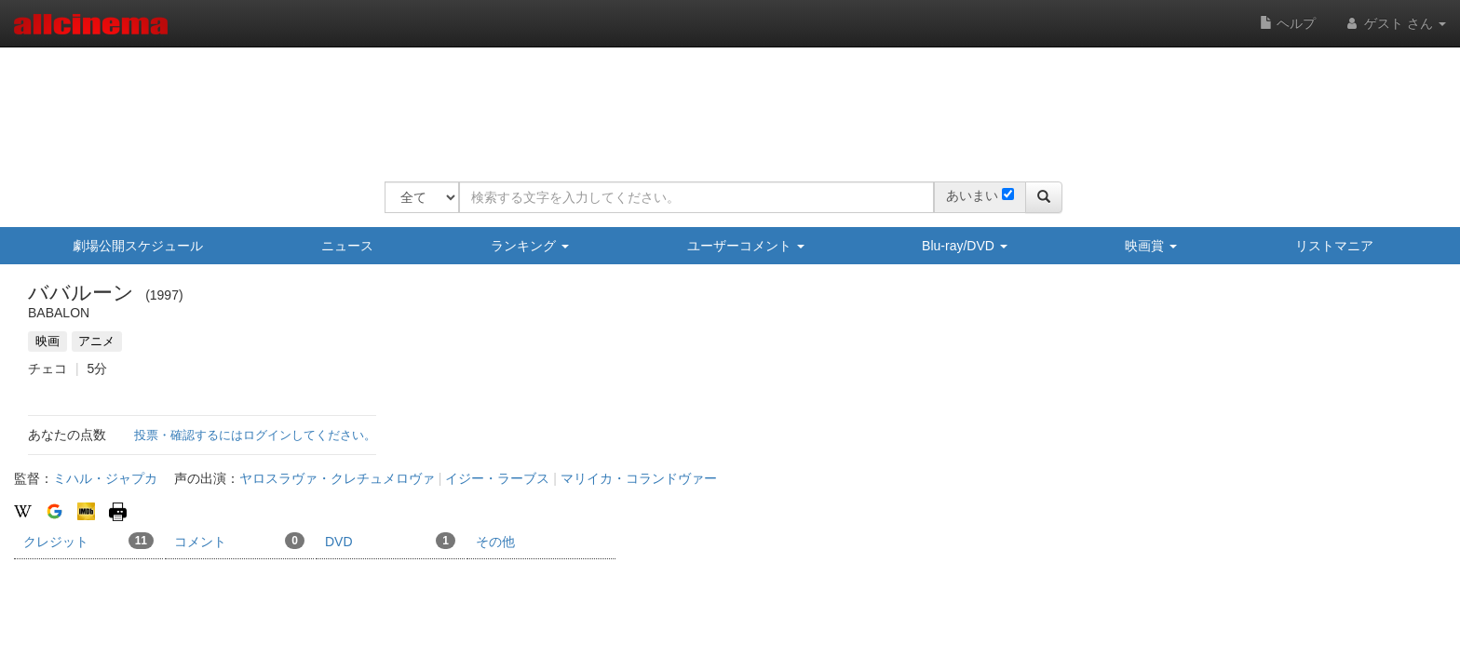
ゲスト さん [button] (1395, 23)
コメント (239, 540)
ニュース (347, 245)
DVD (390, 540)
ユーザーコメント (745, 245)
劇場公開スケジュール (138, 245)
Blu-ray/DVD (964, 245)
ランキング (530, 245)
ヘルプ (1288, 23)
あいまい (972, 195)
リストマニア (1334, 245)
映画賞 (1151, 245)
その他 (495, 541)
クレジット (88, 540)
